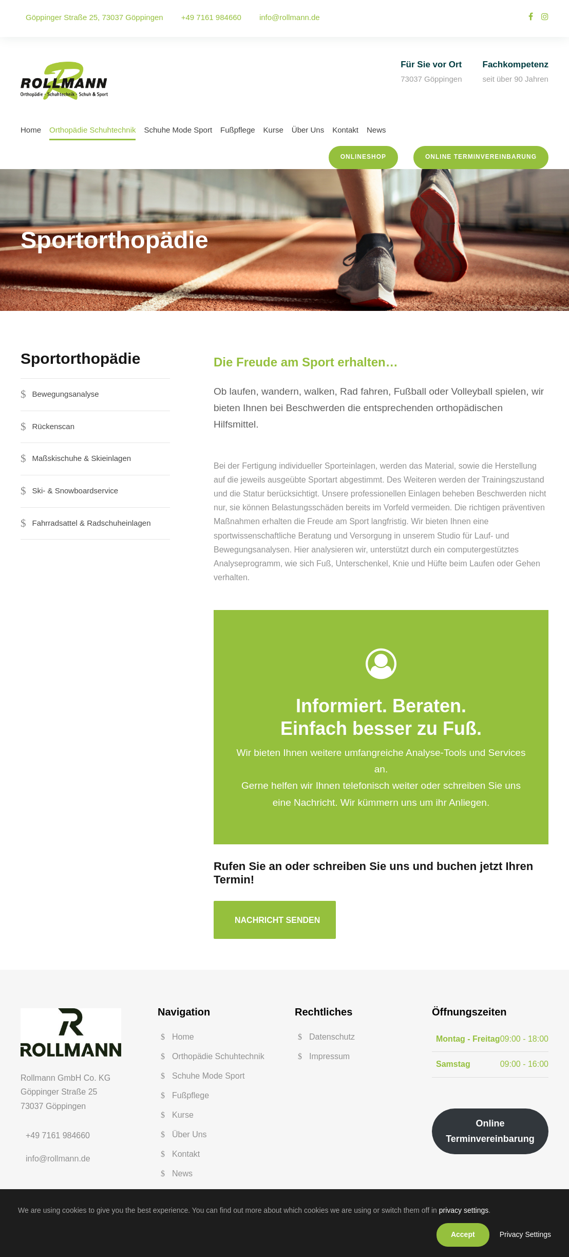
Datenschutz (332, 1036)
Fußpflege (237, 129)
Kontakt (345, 129)
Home (31, 129)
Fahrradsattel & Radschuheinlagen (91, 523)
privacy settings (463, 1210)
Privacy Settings (525, 1234)
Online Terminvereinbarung (481, 156)
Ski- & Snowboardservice (75, 490)
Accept (463, 1234)
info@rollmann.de (289, 17)
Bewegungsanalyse (65, 394)
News (376, 129)
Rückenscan (53, 426)
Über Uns (308, 129)
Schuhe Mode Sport (178, 129)
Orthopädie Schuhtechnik (92, 129)
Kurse (273, 129)
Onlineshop (363, 156)
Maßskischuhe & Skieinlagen (81, 458)
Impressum (329, 1056)
